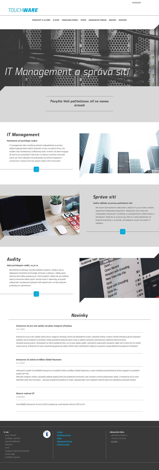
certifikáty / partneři (12, 438)
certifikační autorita (12, 457)
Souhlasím (136, 2)
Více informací (123, 2)
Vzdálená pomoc (70, 20)
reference (9, 444)
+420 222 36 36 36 (118, 438)
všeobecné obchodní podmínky (17, 451)
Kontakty (114, 441)
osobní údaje (10, 454)
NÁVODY (112, 20)
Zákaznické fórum (97, 20)
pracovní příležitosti (12, 441)
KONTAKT (123, 20)
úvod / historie (10, 435)
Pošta (83, 20)
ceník (7, 447)
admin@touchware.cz (119, 435)
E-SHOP (56, 20)
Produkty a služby (41, 20)
